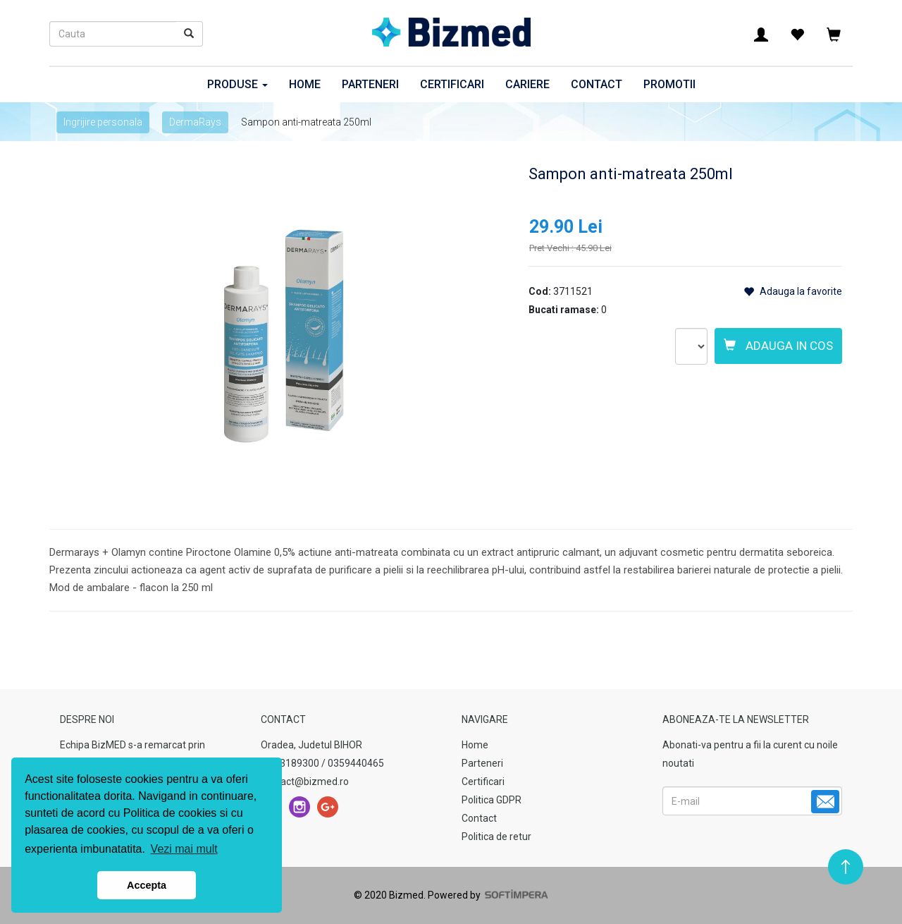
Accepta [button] (146, 885)
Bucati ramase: (564, 309)
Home (305, 84)
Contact (596, 84)
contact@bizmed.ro (305, 781)
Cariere (527, 84)
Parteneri (370, 84)
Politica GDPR (491, 800)
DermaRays (195, 122)
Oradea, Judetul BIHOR (311, 744)
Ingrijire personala (102, 122)
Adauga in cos (778, 346)
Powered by (487, 895)
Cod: (540, 291)
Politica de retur (496, 836)
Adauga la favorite (792, 292)
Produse (237, 84)
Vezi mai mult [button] (184, 849)
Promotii (669, 84)
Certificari (452, 84)
